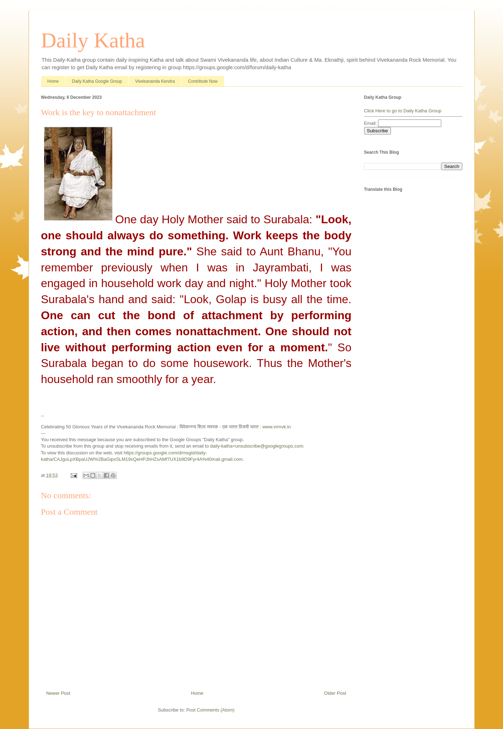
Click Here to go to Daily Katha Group (403, 110)
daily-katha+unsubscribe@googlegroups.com (256, 446)
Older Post (335, 693)
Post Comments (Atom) (210, 710)
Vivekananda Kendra (155, 81)
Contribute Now (203, 81)
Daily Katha (93, 40)
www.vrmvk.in (276, 426)
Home (53, 81)
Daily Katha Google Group (97, 81)
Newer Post (58, 693)
